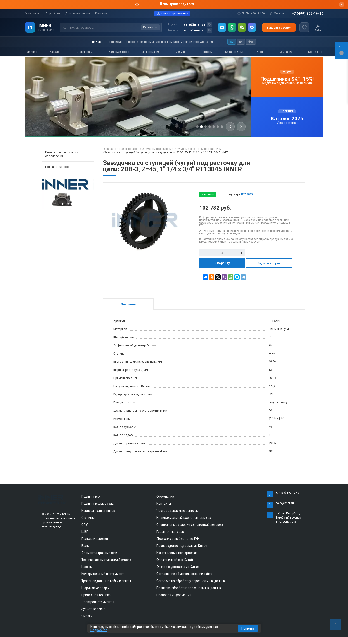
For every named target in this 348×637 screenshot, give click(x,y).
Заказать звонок (278, 27)
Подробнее (98, 630)
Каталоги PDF (234, 51)
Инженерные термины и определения (61, 154)
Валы (85, 546)
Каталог (57, 51)
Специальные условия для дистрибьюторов (189, 524)
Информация (152, 51)
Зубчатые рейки (93, 609)
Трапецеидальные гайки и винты (106, 581)
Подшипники (90, 496)
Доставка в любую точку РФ (177, 538)
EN (240, 41)
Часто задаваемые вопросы (177, 510)
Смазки (86, 616)
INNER (44, 25)
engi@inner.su (194, 30)
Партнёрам (53, 13)
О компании (32, 13)
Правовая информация (173, 595)
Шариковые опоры (95, 588)
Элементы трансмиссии (99, 553)
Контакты (101, 13)
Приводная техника (96, 595)
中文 (250, 41)
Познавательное (57, 167)
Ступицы (88, 517)
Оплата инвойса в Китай (174, 560)
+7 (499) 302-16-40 (307, 13)
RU (231, 41)
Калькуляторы (119, 51)
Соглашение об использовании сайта (184, 574)
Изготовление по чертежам (176, 553)
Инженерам (86, 51)
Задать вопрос (269, 263)
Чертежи (207, 51)
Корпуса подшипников (98, 510)
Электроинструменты (97, 602)
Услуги (181, 51)
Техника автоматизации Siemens (106, 560)
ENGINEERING (46, 30)
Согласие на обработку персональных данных (190, 581)
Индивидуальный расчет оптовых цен (184, 517)
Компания (287, 51)
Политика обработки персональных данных (189, 588)
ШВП (84, 531)
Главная (31, 51)
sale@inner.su (194, 24)
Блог (261, 51)
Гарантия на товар (170, 531)
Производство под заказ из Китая (181, 546)
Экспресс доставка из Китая (177, 567)
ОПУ (84, 524)
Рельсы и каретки (94, 538)
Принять (247, 628)
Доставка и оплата (77, 13)
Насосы (86, 567)
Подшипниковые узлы (97, 503)
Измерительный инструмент (102, 574)
